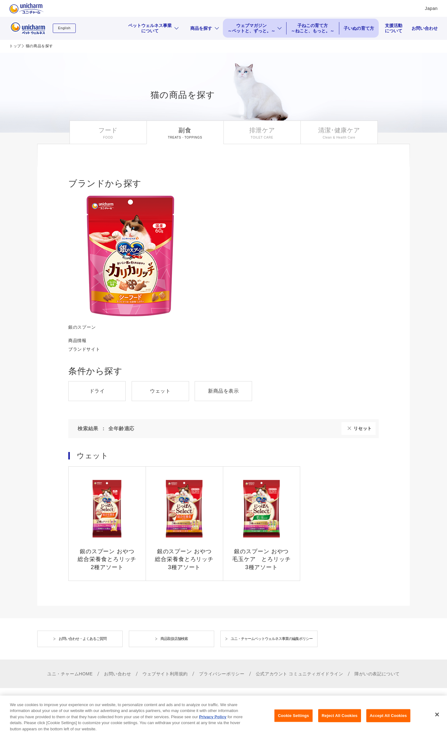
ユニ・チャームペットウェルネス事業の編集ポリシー (272, 639)
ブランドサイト (84, 349)
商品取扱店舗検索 (174, 639)
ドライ (97, 391)
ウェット (160, 391)
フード (108, 130)
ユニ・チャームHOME (70, 673)
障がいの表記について (377, 673)
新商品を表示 (223, 391)
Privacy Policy (212, 721)
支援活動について (393, 28)
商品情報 (77, 340)
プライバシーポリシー (221, 673)
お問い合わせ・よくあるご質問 (82, 639)
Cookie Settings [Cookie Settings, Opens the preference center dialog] (293, 721)
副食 (184, 130)
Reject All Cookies (339, 721)
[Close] (437, 720)
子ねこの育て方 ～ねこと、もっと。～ (312, 28)
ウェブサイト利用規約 (165, 673)
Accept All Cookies (388, 721)
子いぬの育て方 (359, 28)
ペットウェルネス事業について (150, 28)
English (64, 28)
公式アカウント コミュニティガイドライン (299, 673)
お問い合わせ (425, 28)
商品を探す (201, 28)
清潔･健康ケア (339, 130)
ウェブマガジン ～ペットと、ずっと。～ (251, 28)
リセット (363, 428)
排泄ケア (262, 130)
